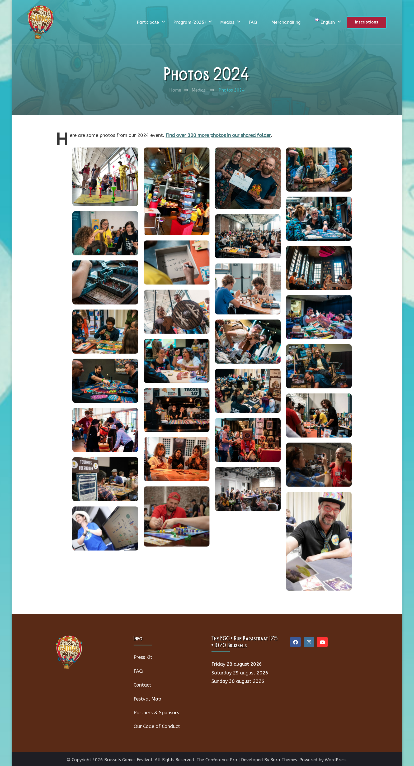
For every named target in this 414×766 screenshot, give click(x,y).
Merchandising (285, 22)
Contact (142, 685)
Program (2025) (189, 22)
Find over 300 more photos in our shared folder (218, 135)
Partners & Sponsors (156, 713)
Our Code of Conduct (157, 726)
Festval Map (147, 699)
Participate (148, 22)
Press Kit (143, 657)
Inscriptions (366, 22)
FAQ (253, 22)
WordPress (335, 759)
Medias (227, 22)
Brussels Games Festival (128, 759)
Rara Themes (283, 759)
